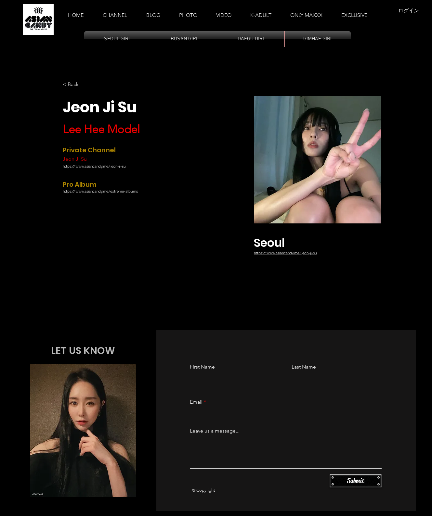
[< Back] (75, 84)
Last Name (304, 367)
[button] (261, 12)
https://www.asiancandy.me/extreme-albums (100, 191)
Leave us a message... (215, 431)
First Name (202, 367)
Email (196, 402)
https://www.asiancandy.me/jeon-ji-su (94, 166)
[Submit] (356, 480)
